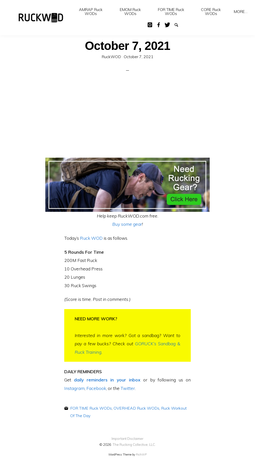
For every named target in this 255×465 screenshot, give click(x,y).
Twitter (167, 24)
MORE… (241, 11)
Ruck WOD (91, 238)
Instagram (74, 388)
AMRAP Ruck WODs (91, 11)
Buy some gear (127, 224)
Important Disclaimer (127, 438)
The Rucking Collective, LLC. (134, 444)
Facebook (158, 24)
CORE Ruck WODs (211, 11)
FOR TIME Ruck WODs (171, 11)
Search (176, 24)
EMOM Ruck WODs (130, 11)
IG (149, 24)
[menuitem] (90, 11)
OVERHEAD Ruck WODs (136, 408)
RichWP (141, 454)
